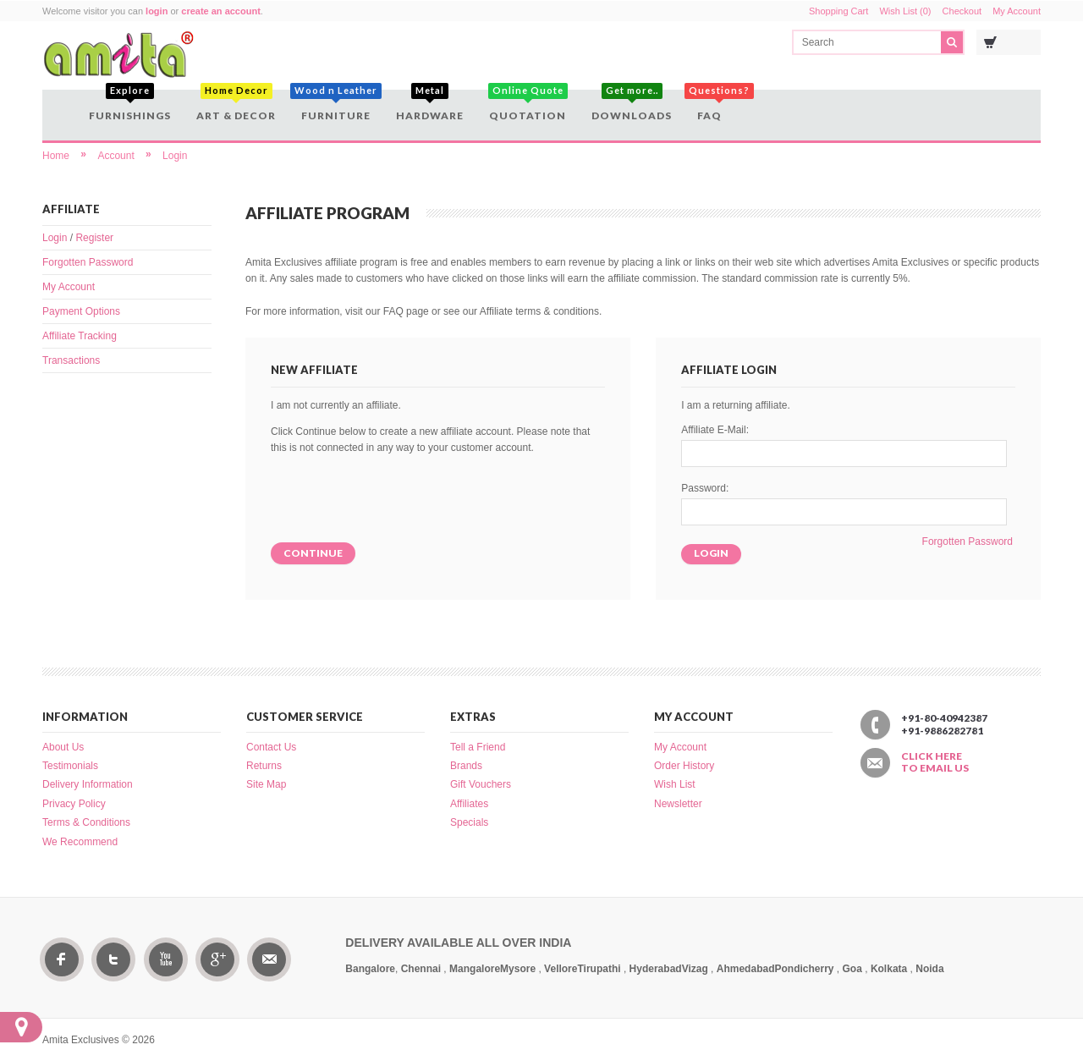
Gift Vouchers (480, 784)
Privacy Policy (74, 804)
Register (94, 238)
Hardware (430, 106)
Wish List (674, 784)
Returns (264, 766)
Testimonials (70, 766)
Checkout (962, 11)
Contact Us (271, 747)
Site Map (266, 784)
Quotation (527, 106)
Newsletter (678, 804)
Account (115, 156)
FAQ (711, 106)
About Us (63, 747)
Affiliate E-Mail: (715, 430)
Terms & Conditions (86, 822)
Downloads (631, 106)
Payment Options (81, 311)
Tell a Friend (477, 747)
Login (174, 156)
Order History (684, 766)
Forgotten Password (87, 262)
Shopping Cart (838, 11)
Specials (469, 822)
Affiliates (469, 804)
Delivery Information (87, 784)
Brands (466, 766)
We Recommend (80, 842)
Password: (704, 488)
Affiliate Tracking (79, 336)
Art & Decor (236, 106)
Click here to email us (935, 762)
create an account (221, 11)
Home (55, 156)
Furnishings (130, 106)
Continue (313, 553)
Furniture (335, 106)
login (157, 11)
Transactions (71, 360)
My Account (1016, 11)
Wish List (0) (905, 11)
